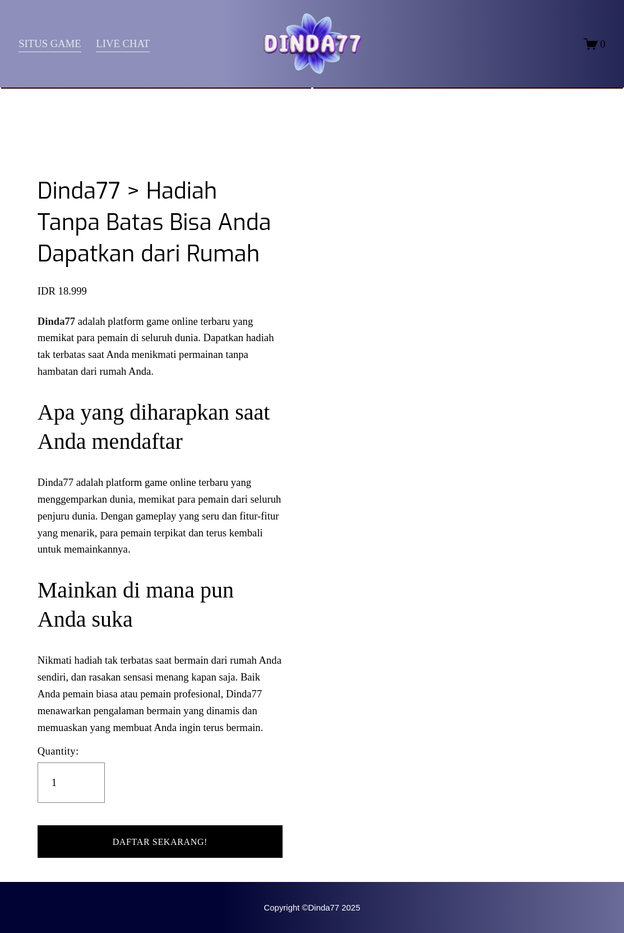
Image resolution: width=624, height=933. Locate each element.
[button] (160, 841)
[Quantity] (71, 782)
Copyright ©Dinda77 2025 (312, 907)
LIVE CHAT (123, 43)
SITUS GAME (50, 43)
